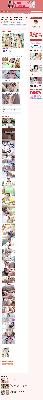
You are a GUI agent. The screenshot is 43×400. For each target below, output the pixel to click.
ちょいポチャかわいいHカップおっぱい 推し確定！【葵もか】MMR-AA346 (36, 74)
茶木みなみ (20, 22)
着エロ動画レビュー (6, 13)
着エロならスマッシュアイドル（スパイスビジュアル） (36, 51)
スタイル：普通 (4, 22)
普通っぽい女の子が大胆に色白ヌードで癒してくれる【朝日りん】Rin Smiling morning (19, 392)
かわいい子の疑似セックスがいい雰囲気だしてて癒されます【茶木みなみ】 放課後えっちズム (19, 13)
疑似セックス (12, 22)
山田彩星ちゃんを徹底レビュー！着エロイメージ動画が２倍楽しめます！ (36, 86)
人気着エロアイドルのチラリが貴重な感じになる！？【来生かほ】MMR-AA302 (36, 62)
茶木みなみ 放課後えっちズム (7, 48)
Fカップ (2, 22)
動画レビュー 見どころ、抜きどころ (11, 31)
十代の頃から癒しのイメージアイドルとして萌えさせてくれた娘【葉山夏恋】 (19, 380)
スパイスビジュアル (9, 22)
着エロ (18, 22)
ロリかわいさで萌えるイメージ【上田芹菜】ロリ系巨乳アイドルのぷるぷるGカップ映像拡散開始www (19, 386)
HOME (1, 13)
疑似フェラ (15, 22)
